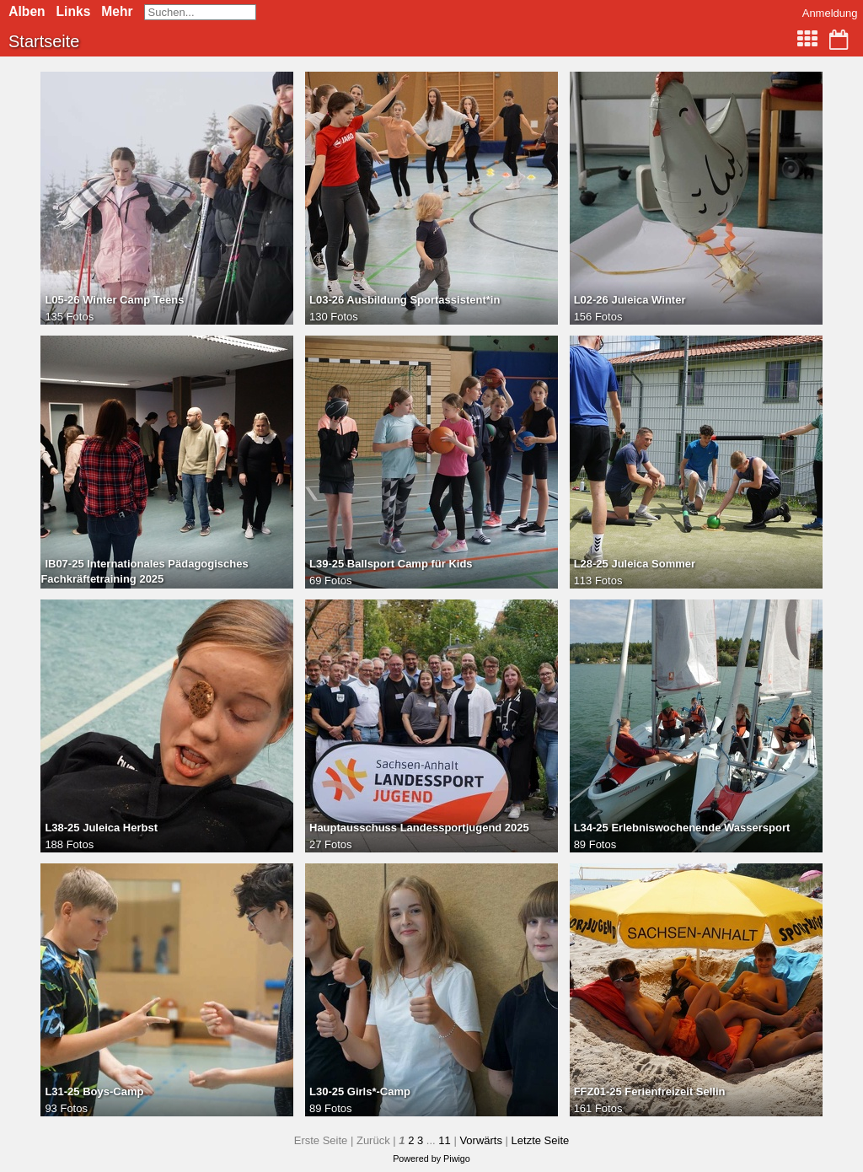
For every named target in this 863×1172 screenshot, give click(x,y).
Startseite (43, 41)
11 (444, 1140)
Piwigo (456, 1158)
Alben (26, 11)
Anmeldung (830, 13)
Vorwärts (480, 1140)
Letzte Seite (541, 1140)
